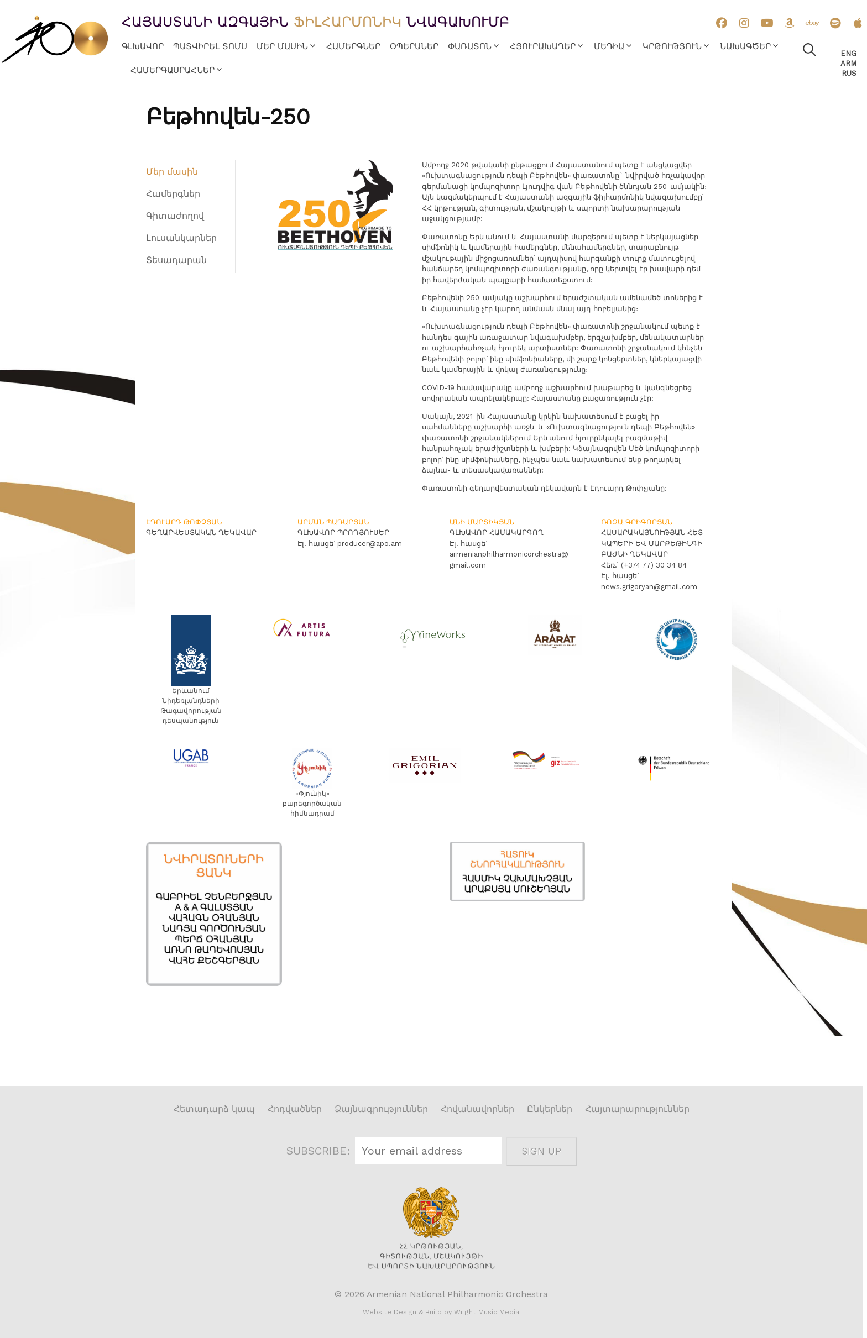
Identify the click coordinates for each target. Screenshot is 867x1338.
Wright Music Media (486, 1312)
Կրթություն (672, 46)
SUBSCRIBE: (320, 1150)
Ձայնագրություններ (381, 1109)
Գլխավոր (143, 46)
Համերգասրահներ (172, 70)
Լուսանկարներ (181, 238)
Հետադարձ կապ (214, 1109)
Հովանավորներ (477, 1109)
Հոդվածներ (295, 1109)
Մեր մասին (282, 46)
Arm (848, 63)
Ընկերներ (549, 1109)
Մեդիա (609, 46)
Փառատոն (470, 46)
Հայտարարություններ (637, 1109)
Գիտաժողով (175, 216)
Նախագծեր (745, 46)
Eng (848, 53)
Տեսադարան (176, 260)
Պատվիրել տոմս (210, 46)
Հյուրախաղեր (543, 46)
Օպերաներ (414, 46)
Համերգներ (353, 46)
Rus (849, 73)
